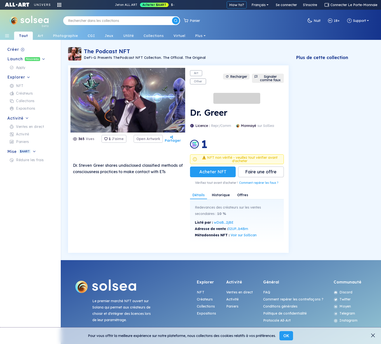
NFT (200, 292)
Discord (343, 292)
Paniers (232, 306)
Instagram (345, 320)
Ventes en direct (239, 292)
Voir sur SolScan (244, 235)
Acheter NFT (212, 172)
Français (258, 5)
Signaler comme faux (267, 78)
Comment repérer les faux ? (258, 183)
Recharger (236, 76)
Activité (232, 299)
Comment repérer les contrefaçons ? (293, 299)
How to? (236, 4)
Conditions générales (280, 306)
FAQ (266, 292)
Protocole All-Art (277, 320)
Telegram (344, 313)
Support (356, 20)
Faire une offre (261, 172)
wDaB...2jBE (224, 222)
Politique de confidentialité (285, 313)
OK (286, 335)
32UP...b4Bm (238, 229)
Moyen (342, 306)
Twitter (342, 299)
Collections (206, 306)
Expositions (206, 313)
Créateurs (205, 299)
